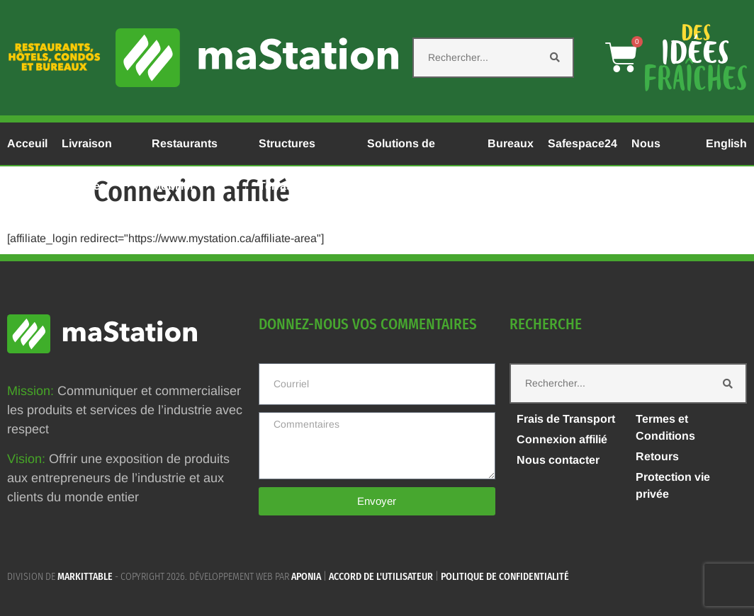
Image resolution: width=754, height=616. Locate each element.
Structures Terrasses (287, 151)
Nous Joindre (652, 151)
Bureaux (511, 143)
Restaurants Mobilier (185, 151)
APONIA (306, 577)
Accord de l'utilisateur (381, 577)
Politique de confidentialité (505, 577)
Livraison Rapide (87, 151)
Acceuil (27, 143)
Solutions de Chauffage (401, 151)
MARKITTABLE (85, 577)
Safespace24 (582, 143)
